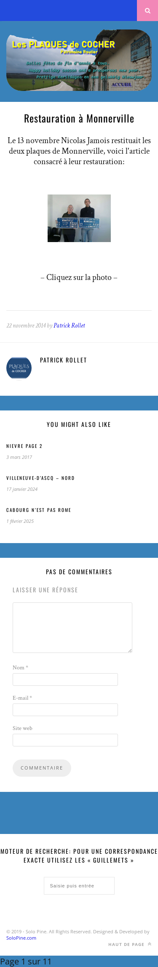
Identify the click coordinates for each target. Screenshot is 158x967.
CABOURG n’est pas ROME (38, 509)
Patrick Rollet (69, 326)
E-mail (22, 698)
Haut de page (130, 944)
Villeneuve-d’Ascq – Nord (40, 477)
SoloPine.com (21, 938)
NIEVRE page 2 (24, 445)
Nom (20, 667)
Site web (22, 728)
